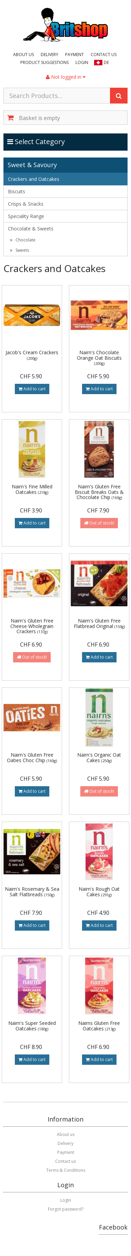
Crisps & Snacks (25, 204)
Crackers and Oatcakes (33, 179)
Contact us (104, 54)
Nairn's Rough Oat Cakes (99, 891)
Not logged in (65, 77)
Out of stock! (99, 523)
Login (81, 62)
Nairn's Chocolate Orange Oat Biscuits (99, 357)
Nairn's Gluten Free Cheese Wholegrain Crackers (31, 626)
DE (106, 62)
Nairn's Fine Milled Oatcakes (32, 489)
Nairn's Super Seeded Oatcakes (32, 1025)
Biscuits (16, 191)
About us (23, 54)
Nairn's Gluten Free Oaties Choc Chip (32, 757)
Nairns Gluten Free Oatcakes (99, 1025)
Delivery (49, 54)
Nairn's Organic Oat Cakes (99, 757)
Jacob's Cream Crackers (32, 354)
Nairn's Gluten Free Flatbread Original (99, 623)
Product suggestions (44, 62)
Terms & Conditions (65, 1170)
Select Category (36, 141)
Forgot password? (65, 1209)
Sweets (19, 250)
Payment (74, 54)
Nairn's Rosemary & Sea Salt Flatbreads (32, 891)
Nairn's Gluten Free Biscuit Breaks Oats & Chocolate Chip (99, 491)
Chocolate (23, 240)
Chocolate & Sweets (30, 228)
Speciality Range (26, 216)
